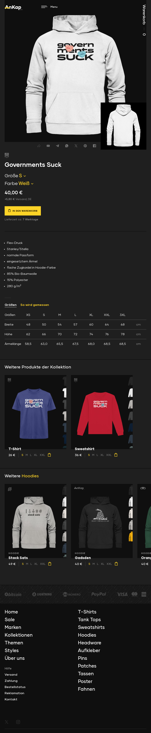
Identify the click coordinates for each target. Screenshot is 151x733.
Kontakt (11, 699)
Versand (11, 674)
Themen (14, 643)
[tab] (75, 329)
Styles (12, 650)
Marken (13, 627)
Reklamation (14, 693)
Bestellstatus (15, 687)
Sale (10, 620)
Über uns (15, 658)
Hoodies (30, 476)
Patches (87, 666)
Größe (11, 176)
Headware (89, 643)
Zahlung (11, 680)
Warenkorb (144, 20)
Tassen (86, 674)
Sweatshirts (91, 627)
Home (11, 612)
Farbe (11, 183)
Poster (85, 681)
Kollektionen (19, 635)
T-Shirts (87, 612)
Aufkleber (89, 650)
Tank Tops (89, 620)
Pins (82, 658)
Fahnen (86, 689)
